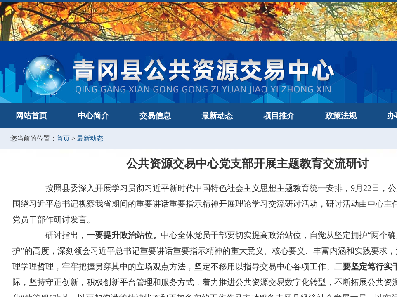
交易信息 (155, 115)
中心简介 (93, 115)
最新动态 (217, 115)
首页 (63, 138)
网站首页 (31, 115)
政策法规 (341, 115)
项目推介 (279, 115)
